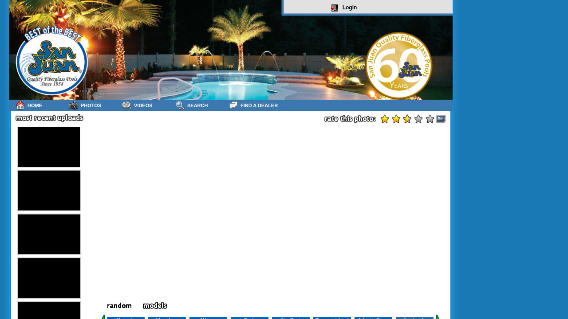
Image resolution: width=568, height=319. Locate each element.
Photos (85, 105)
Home (29, 105)
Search (191, 105)
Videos (137, 105)
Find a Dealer (253, 105)
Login (344, 8)
